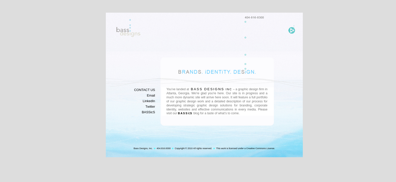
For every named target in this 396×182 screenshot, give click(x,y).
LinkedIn (149, 101)
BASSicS (148, 112)
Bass (183, 113)
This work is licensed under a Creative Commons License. (245, 148)
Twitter (150, 106)
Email (151, 95)
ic (190, 113)
